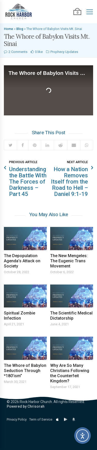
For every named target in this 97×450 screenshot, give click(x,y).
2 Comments (18, 52)
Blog (19, 29)
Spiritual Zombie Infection (19, 316)
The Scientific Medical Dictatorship (71, 316)
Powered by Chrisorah (25, 406)
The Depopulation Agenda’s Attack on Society (22, 261)
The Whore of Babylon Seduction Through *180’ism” (25, 370)
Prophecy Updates (64, 52)
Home (8, 29)
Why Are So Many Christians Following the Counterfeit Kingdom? (69, 373)
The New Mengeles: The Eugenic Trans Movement (69, 261)
